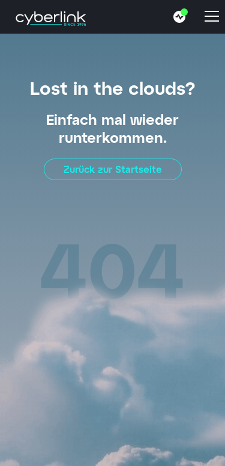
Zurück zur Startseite (113, 169)
